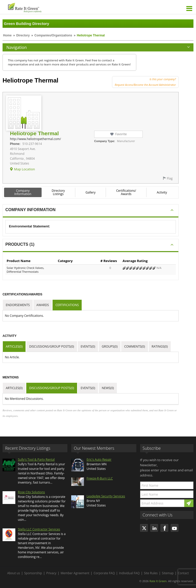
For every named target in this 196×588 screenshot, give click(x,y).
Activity (162, 192)
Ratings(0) (160, 346)
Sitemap (168, 573)
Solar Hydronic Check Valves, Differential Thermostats (25, 270)
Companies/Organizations (53, 35)
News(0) (108, 388)
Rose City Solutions (31, 492)
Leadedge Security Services (106, 496)
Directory (23, 35)
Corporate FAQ (104, 573)
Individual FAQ (129, 573)
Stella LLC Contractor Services (39, 529)
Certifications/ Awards (126, 192)
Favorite (121, 134)
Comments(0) (134, 346)
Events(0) (88, 346)
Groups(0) (110, 346)
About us (13, 573)
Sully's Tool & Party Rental (36, 459)
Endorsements (18, 305)
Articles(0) (14, 346)
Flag (170, 178)
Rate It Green (157, 581)
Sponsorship (33, 573)
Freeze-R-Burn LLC (100, 478)
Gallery (90, 192)
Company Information (22, 192)
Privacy (51, 573)
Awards (42, 305)
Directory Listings (58, 192)
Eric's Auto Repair (99, 459)
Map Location (24, 169)
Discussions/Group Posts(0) (51, 346)
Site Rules (151, 573)
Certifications (67, 305)
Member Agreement (74, 573)
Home (7, 35)
